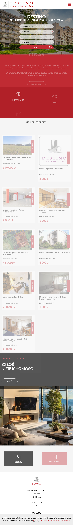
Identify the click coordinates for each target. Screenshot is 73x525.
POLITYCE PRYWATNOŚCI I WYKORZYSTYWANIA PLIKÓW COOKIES (51, 520)
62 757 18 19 (38, 502)
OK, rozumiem (36, 521)
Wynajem (36, 513)
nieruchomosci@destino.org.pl (36, 506)
